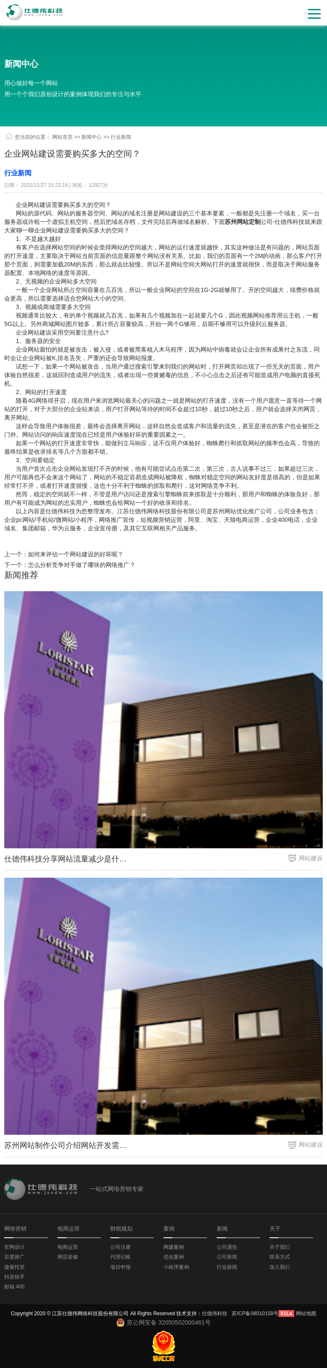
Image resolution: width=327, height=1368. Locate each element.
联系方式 (280, 1257)
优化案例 (174, 1257)
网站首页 (62, 137)
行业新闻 (227, 1267)
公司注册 (120, 1247)
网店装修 (67, 1257)
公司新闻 (227, 1257)
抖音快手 (14, 1277)
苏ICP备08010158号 (255, 1313)
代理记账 (120, 1257)
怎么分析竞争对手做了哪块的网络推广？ (81, 564)
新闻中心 (21, 64)
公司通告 (227, 1247)
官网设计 (14, 1247)
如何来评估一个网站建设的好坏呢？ (75, 554)
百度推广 (14, 1257)
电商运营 (67, 1247)
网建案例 (174, 1247)
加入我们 (280, 1267)
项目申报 (120, 1267)
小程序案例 (176, 1267)
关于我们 (280, 1247)
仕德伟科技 (214, 1313)
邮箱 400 (14, 1287)
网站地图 (306, 1313)
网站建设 (311, 858)
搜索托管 (14, 1267)
